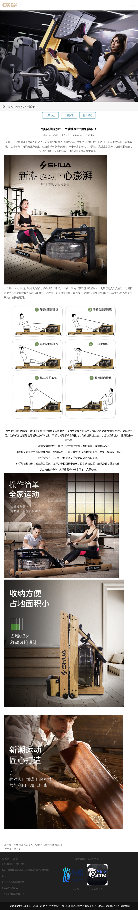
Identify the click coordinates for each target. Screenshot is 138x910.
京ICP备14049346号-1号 (107, 906)
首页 (10, 106)
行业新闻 (31, 106)
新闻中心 (19, 106)
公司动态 (50, 115)
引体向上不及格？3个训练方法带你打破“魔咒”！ (38, 844)
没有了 (17, 848)
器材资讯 (69, 115)
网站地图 (125, 906)
